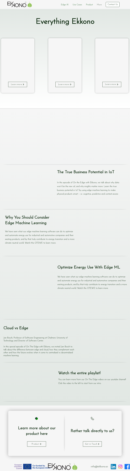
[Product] (36, 444)
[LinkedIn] (113, 466)
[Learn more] (17, 84)
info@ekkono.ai (99, 466)
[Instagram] (120, 466)
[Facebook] (127, 466)
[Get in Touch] (92, 444)
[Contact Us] (113, 4)
